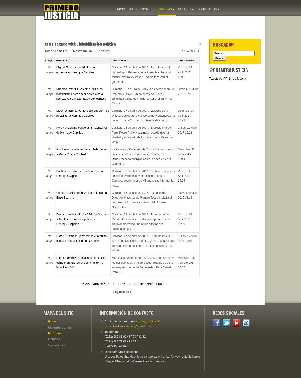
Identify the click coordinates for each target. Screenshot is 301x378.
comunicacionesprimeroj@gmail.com (128, 326)
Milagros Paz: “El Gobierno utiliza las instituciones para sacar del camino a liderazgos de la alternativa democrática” (81, 94)
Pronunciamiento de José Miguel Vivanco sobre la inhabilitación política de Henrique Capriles (82, 219)
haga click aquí (150, 321)
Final (159, 284)
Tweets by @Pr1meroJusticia (227, 78)
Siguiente (146, 284)
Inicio (86, 284)
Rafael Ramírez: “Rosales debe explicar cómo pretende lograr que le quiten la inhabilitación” (81, 262)
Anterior (99, 284)
